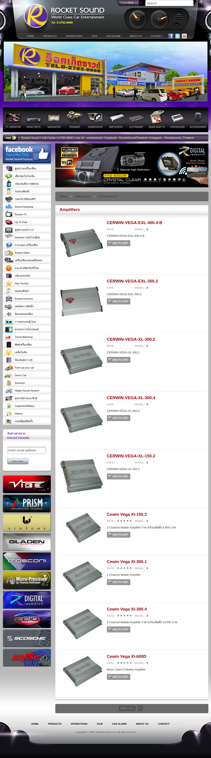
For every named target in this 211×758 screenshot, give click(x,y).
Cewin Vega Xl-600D (126, 656)
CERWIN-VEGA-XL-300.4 (131, 397)
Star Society (16, 283)
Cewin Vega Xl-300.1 (127, 561)
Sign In (138, 3)
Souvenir (14, 383)
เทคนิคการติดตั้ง (19, 306)
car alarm (113, 36)
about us (135, 36)
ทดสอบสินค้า (17, 291)
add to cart (120, 243)
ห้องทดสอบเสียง (18, 314)
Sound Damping (18, 207)
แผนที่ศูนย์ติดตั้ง (18, 421)
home (30, 36)
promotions (74, 36)
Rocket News (17, 252)
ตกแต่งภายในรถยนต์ (21, 329)
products (50, 36)
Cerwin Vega (107, 196)
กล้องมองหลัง (17, 275)
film (94, 36)
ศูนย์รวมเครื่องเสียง (20, 168)
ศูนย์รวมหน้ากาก (19, 229)
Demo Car (15, 375)
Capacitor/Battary (19, 406)
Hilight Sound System (21, 390)
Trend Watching (18, 337)
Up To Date (16, 222)
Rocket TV (15, 214)
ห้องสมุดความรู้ (18, 360)
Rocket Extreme (18, 298)
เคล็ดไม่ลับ (15, 352)
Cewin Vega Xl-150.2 (127, 514)
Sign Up (126, 3)
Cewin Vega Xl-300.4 (127, 609)
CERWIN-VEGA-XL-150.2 (131, 456)
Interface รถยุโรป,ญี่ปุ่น (22, 237)
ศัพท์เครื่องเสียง (18, 344)
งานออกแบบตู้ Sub (20, 321)
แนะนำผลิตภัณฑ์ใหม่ (21, 268)
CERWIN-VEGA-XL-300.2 (131, 339)
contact (156, 36)
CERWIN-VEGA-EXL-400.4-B (134, 222)
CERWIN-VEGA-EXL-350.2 (132, 281)
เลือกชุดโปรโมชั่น (19, 176)
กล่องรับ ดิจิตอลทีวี (20, 199)
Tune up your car (19, 367)
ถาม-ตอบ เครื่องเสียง (21, 245)
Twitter (177, 36)
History (13, 413)
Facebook (170, 36)
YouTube (184, 36)
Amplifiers (83, 196)
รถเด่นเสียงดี (16, 191)
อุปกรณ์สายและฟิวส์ (20, 398)
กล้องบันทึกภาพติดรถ (21, 184)
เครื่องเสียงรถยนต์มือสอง (23, 260)
